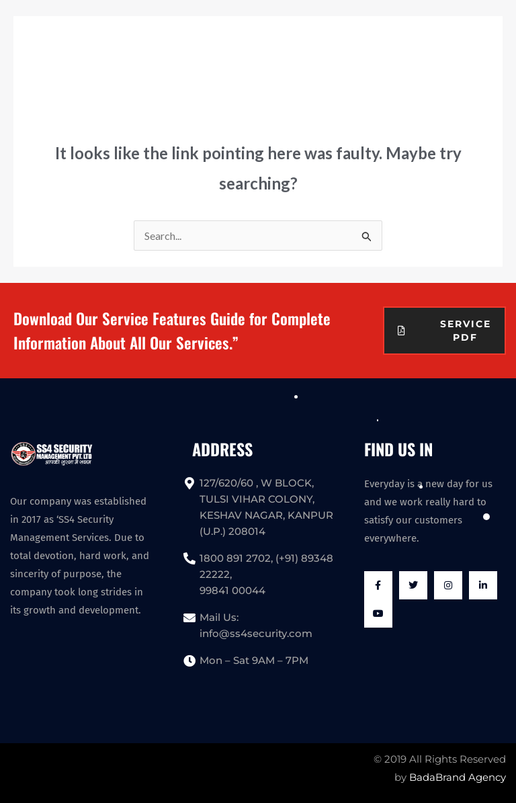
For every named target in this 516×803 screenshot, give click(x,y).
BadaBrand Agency (457, 777)
